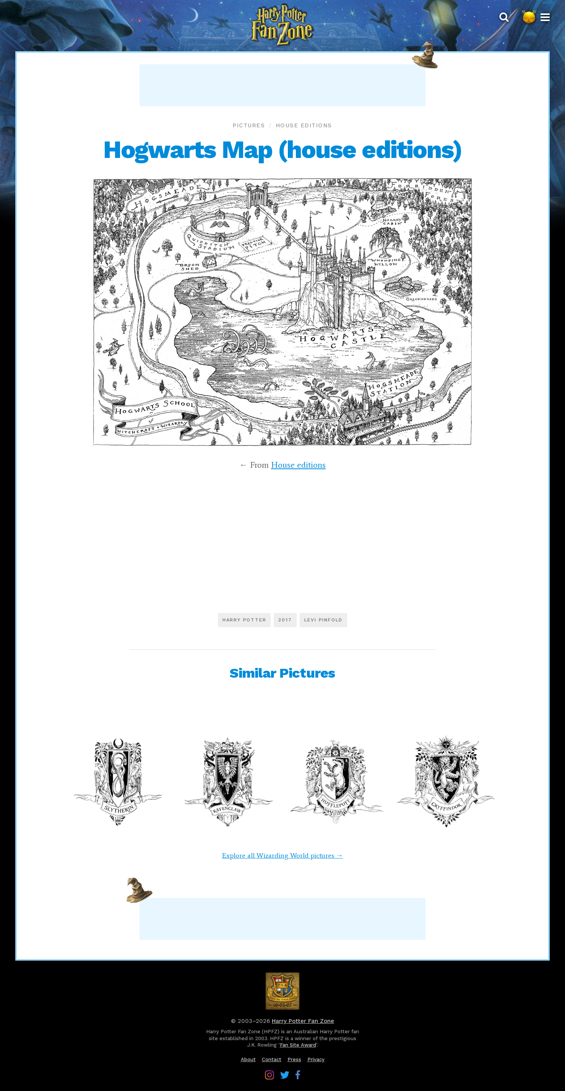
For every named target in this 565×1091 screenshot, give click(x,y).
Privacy (316, 1059)
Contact (271, 1059)
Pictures (249, 125)
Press (294, 1059)
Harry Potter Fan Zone (303, 1021)
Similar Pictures (282, 673)
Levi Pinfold (323, 620)
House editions (304, 125)
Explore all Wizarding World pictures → (282, 855)
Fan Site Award (298, 1045)
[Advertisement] (282, 85)
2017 (285, 620)
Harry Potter (244, 620)
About (248, 1059)
